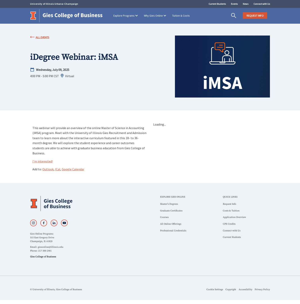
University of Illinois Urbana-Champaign (54, 3)
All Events (42, 37)
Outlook (48, 169)
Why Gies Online (153, 15)
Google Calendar (73, 169)
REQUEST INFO (255, 15)
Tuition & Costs (181, 15)
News (245, 3)
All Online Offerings (170, 223)
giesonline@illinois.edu (50, 247)
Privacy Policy (262, 289)
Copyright (230, 289)
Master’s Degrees (169, 204)
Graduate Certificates (171, 210)
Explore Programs (124, 15)
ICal (57, 169)
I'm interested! (42, 161)
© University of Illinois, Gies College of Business (56, 289)
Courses (164, 217)
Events (234, 3)
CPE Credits (229, 223)
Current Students (217, 3)
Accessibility (245, 289)
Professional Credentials (173, 230)
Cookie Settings (214, 289)
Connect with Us (261, 3)
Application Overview (234, 217)
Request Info (229, 204)
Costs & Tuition (231, 210)
